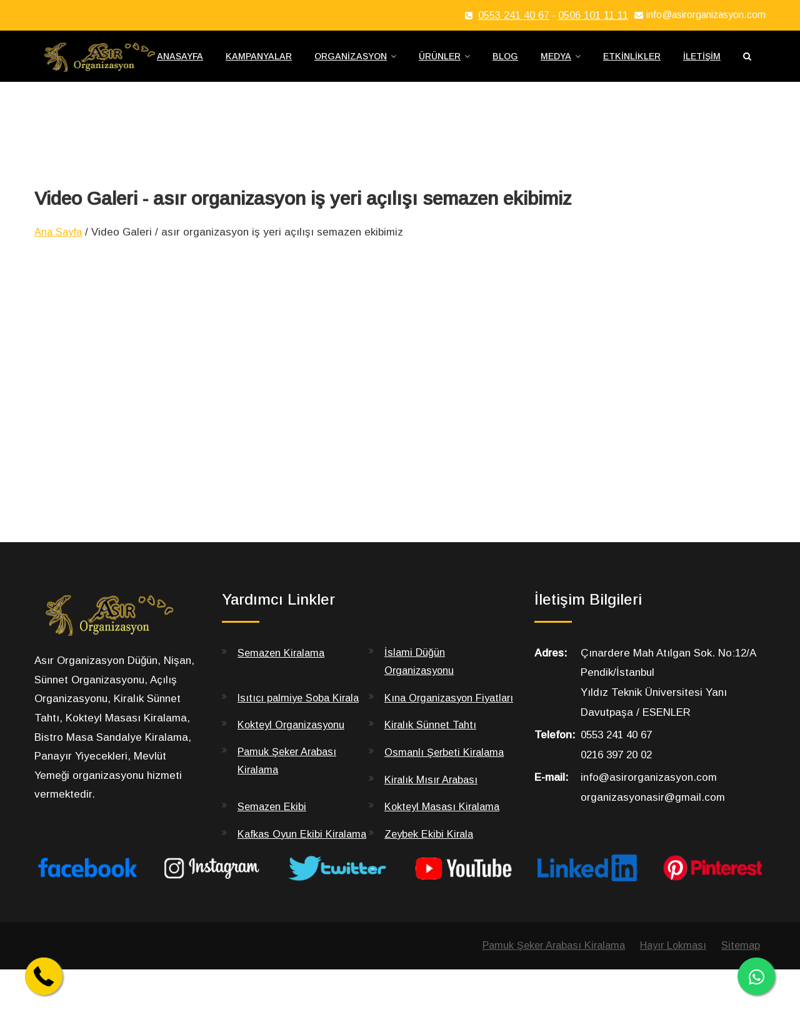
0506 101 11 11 (593, 15)
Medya (556, 63)
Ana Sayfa (59, 244)
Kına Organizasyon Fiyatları (430, 720)
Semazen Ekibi (273, 838)
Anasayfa (180, 63)
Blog (505, 63)
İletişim (702, 63)
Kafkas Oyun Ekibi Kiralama (281, 874)
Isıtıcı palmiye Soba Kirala (301, 711)
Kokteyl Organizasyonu (294, 757)
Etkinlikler (632, 63)
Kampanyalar (259, 63)
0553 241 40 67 (513, 15)
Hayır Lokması (670, 995)
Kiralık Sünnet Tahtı (431, 757)
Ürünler (440, 63)
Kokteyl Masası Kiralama (445, 838)
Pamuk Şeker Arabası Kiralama (289, 793)
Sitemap (740, 995)
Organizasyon (350, 63)
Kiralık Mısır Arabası (433, 811)
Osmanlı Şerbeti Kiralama (446, 784)
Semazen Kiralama (283, 665)
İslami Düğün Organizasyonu (421, 674)
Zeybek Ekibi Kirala (430, 865)
